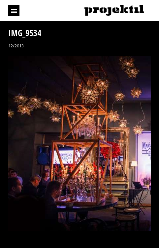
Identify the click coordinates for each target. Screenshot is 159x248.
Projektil (114, 10)
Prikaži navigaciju (13, 10)
